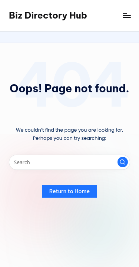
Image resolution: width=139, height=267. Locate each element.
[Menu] (126, 15)
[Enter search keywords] (69, 162)
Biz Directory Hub (48, 15)
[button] (123, 162)
